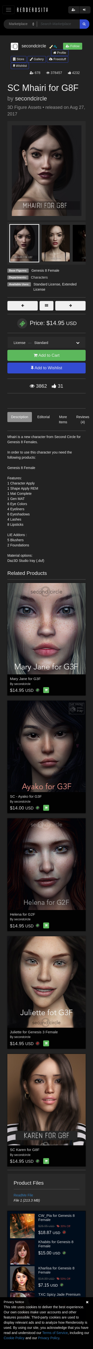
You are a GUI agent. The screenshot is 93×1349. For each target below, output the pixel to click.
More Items (63, 419)
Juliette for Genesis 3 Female (34, 1032)
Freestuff (57, 59)
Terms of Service (55, 1333)
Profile (59, 53)
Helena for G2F (22, 914)
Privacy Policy (48, 1338)
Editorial (43, 417)
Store (18, 59)
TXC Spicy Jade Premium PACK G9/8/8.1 (59, 1296)
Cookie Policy (14, 1338)
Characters (39, 277)
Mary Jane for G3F (25, 679)
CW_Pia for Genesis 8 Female (56, 1217)
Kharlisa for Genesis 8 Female (56, 1270)
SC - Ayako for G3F (26, 796)
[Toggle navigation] (8, 9)
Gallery (37, 59)
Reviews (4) (82, 419)
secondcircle (31, 98)
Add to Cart (47, 355)
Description (19, 417)
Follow (73, 46)
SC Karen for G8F (25, 1150)
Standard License (46, 284)
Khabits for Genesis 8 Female (55, 1244)
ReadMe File (23, 1195)
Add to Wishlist (46, 368)
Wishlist (20, 66)
